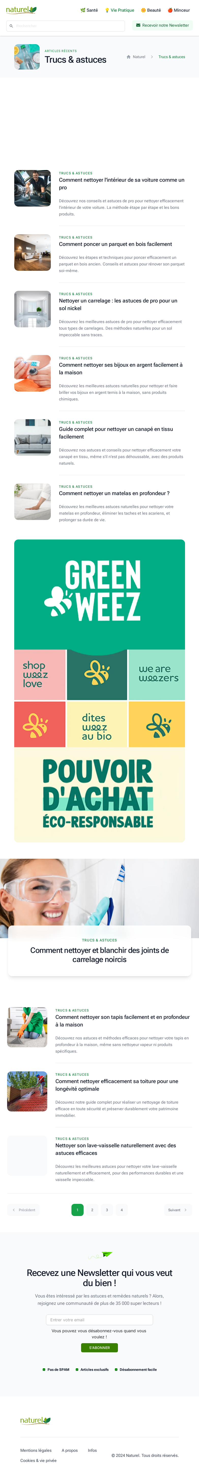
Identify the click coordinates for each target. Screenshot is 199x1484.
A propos (70, 1450)
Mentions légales (36, 1450)
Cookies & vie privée (38, 1460)
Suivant (178, 1209)
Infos (92, 1450)
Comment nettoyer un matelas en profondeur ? (114, 493)
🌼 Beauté (151, 10)
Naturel (135, 57)
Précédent (23, 1209)
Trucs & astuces (76, 173)
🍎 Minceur (178, 10)
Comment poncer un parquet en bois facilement (115, 244)
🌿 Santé (89, 10)
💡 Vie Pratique (119, 10)
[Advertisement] (99, 115)
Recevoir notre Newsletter (162, 25)
